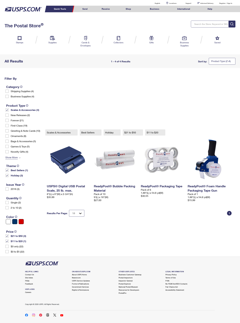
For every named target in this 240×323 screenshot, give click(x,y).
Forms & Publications (80, 284)
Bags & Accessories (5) (23, 141)
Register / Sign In (225, 3)
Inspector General (126, 281)
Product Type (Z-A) (221, 61)
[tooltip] (21, 87)
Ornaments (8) (18, 135)
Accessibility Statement (174, 290)
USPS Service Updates (81, 281)
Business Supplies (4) (22, 96)
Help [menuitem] (210, 9)
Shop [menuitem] (128, 9)
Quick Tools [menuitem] (60, 9)
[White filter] (8, 221)
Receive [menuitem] (106, 9)
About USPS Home (79, 275)
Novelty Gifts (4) (19, 151)
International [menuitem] (183, 9)
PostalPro (122, 293)
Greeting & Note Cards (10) (25, 130)
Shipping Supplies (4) (22, 91)
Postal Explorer (125, 284)
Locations (172, 3)
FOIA (167, 281)
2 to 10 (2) (16, 207)
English (154, 3)
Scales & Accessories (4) (25, 109)
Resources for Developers (129, 290)
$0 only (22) (17, 246)
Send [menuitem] (85, 9)
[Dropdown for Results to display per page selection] (76, 213)
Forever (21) (17, 120)
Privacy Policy (171, 275)
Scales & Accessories (59, 132)
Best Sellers (88, 132)
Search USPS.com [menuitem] (225, 9)
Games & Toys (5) (20, 146)
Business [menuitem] (154, 9)
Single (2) (16, 202)
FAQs (27, 281)
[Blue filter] (14, 221)
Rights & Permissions (80, 290)
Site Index (29, 278)
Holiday (109, 132)
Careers (28, 292)
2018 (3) (15, 188)
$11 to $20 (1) (18, 241)
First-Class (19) (19, 125)
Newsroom (76, 278)
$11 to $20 (153, 132)
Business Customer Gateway (130, 275)
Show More (11, 157)
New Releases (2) (20, 115)
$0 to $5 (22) (17, 251)
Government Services (80, 287)
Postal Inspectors (126, 278)
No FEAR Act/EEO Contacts (176, 284)
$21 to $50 (130, 132)
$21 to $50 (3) (18, 235)
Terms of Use (170, 278)
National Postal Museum (128, 287)
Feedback (29, 284)
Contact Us (29, 275)
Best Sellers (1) (19, 170)
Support (188, 3)
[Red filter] (21, 221)
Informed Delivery (206, 3)
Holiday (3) (17, 175)
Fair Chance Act (171, 287)
